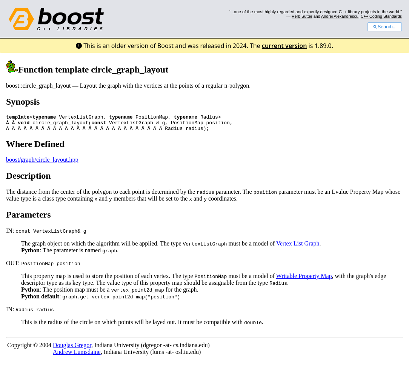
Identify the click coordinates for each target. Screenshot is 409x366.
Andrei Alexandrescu (339, 16)
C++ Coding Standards (381, 16)
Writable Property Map (304, 279)
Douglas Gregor (72, 348)
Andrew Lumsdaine (77, 355)
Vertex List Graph (298, 247)
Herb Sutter (302, 16)
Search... (385, 26)
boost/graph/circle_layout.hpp (42, 163)
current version (284, 46)
